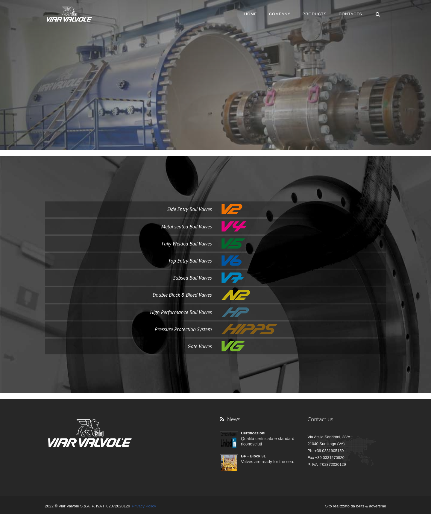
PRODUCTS (315, 14)
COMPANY (280, 14)
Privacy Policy (144, 506)
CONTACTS (350, 14)
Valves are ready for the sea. (267, 461)
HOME (250, 14)
